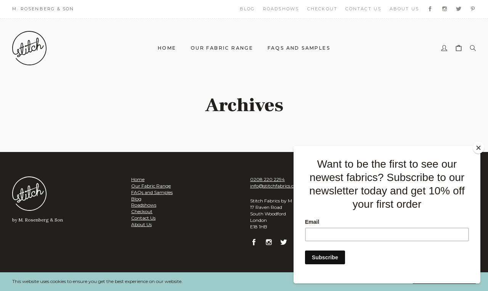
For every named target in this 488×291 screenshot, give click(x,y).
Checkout (322, 8)
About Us (404, 8)
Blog (247, 8)
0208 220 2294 (267, 179)
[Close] (478, 148)
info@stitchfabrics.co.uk (276, 186)
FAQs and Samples (299, 48)
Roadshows (281, 8)
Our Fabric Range (222, 48)
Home (167, 48)
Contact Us (363, 8)
